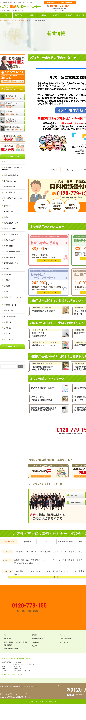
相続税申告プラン (10, 187)
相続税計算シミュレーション (12, 298)
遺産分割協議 (8, 246)
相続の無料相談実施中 (12, 175)
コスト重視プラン (10, 192)
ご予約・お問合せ (10, 181)
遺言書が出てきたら (11, 263)
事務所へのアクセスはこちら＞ (12, 674)
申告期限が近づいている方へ (12, 199)
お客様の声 (8, 322)
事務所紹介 (8, 328)
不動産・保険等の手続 (12, 251)
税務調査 (7, 286)
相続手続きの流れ (10, 229)
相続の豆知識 (8, 311)
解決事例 (7, 206)
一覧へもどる (70, 170)
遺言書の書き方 (9, 257)
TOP (6, 162)
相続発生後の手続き (11, 223)
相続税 (6, 217)
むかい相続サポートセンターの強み (12, 168)
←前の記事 (53, 170)
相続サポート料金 (10, 316)
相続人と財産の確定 (11, 234)
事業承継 (7, 291)
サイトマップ (8, 339)
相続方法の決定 (9, 240)
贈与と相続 (8, 274)
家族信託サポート (10, 305)
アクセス (62, 635)
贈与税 (6, 269)
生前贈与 (7, 280)
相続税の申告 (8, 211)
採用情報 (7, 333)
